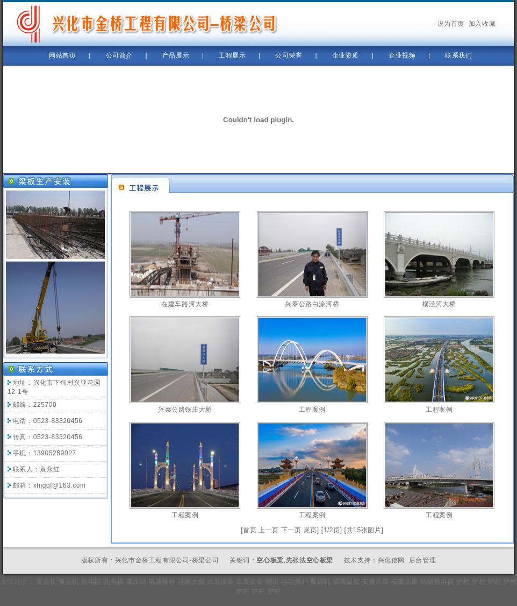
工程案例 (312, 409)
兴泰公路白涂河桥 (312, 304)
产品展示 (175, 55)
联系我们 (458, 55)
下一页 (291, 530)
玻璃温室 (346, 582)
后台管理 (422, 560)
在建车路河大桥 (185, 304)
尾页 (310, 530)
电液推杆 (161, 582)
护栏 (463, 582)
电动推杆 (294, 582)
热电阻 (91, 582)
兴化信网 (391, 560)
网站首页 (62, 55)
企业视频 (402, 55)
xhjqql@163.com (59, 485)
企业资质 (345, 55)
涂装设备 (220, 582)
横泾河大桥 (439, 304)
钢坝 (272, 582)
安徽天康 (375, 582)
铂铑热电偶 (437, 582)
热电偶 (114, 582)
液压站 (136, 582)
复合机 (46, 582)
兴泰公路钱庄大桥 (185, 409)
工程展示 (232, 55)
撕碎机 (320, 582)
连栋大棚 (191, 582)
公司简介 (119, 55)
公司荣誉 (288, 55)
